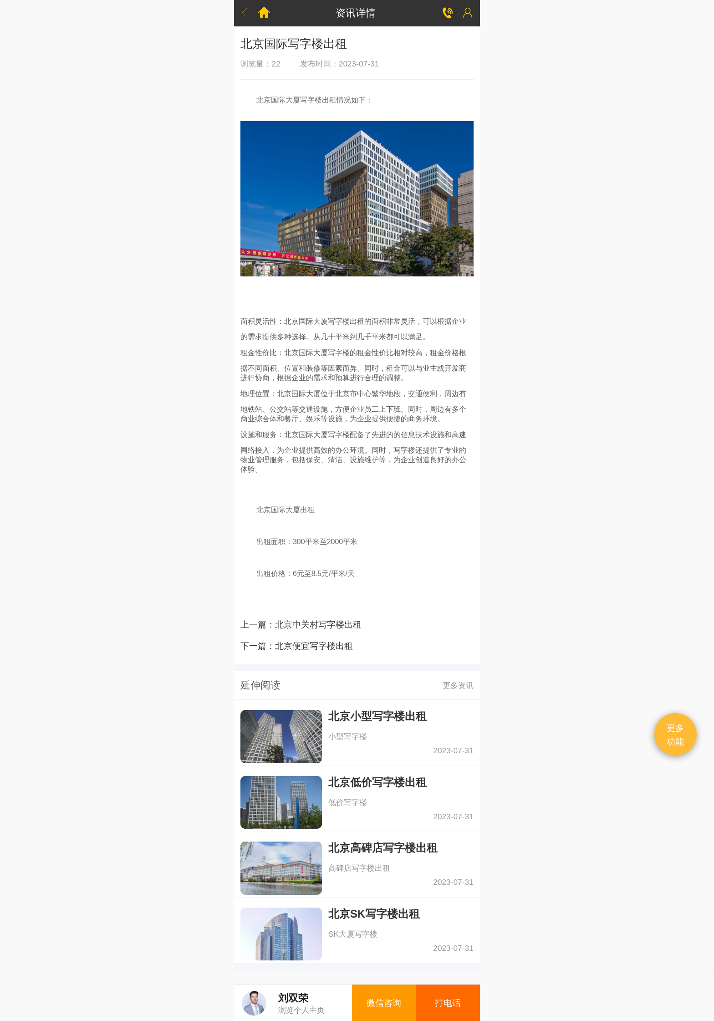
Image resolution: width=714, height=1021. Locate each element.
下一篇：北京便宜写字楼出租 (296, 646)
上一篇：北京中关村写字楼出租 (301, 624)
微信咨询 (384, 1003)
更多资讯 (458, 685)
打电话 (448, 1003)
